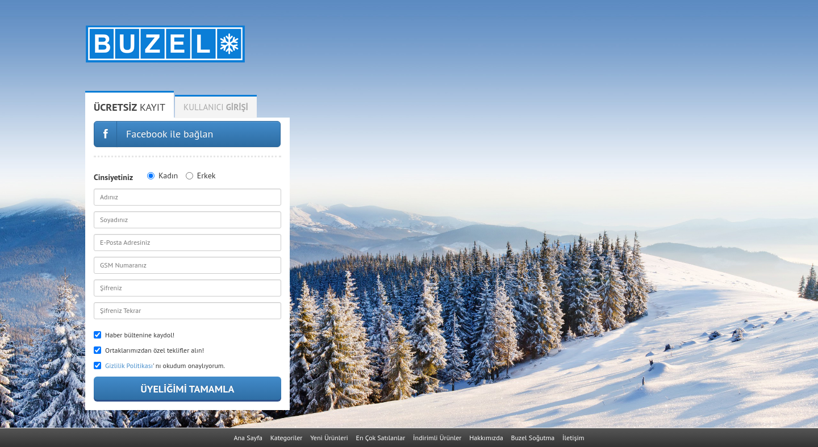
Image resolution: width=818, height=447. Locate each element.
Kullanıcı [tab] (215, 107)
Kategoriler (286, 437)
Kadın (162, 175)
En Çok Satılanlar (381, 437)
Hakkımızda (486, 437)
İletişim (573, 437)
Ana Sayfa (248, 437)
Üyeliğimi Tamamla (187, 388)
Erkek (201, 175)
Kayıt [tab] (129, 107)
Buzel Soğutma (532, 437)
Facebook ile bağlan (169, 133)
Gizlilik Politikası (129, 365)
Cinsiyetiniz (113, 177)
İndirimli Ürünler (437, 437)
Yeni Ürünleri (329, 437)
